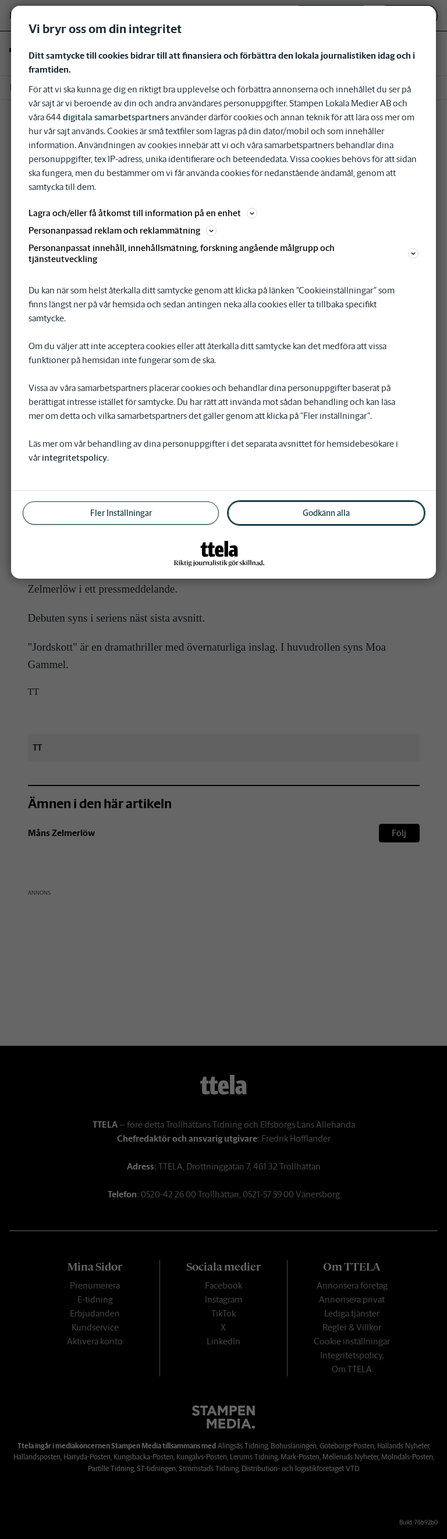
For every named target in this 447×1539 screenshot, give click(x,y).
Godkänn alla (326, 513)
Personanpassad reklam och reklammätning (123, 230)
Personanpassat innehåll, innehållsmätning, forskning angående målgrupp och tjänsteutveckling (223, 253)
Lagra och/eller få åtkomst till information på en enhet (143, 212)
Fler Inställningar (121, 513)
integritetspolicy (74, 457)
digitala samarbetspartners (116, 117)
